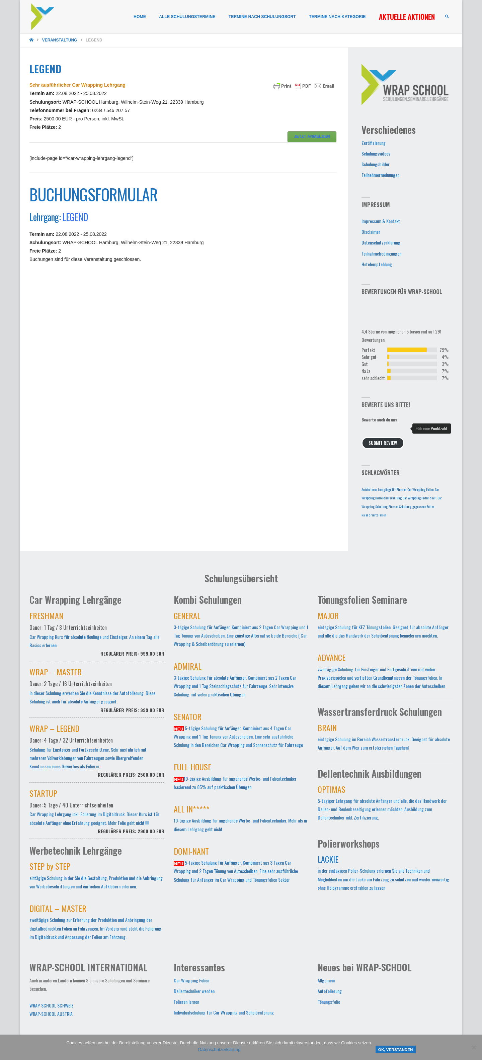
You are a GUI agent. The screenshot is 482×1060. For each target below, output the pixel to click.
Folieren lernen (186, 1001)
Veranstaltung (59, 40)
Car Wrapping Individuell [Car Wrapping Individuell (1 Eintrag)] (419, 497)
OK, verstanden (395, 1049)
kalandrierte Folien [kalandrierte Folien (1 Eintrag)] (374, 514)
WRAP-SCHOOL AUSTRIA (51, 1013)
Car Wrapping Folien (191, 980)
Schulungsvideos (376, 153)
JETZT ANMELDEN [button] (312, 136)
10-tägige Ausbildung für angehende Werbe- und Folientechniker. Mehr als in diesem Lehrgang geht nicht (240, 819)
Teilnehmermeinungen (380, 174)
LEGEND (75, 217)
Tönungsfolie (329, 1001)
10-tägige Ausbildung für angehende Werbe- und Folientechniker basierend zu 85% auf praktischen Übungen (235, 777)
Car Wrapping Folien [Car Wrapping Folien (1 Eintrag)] (420, 489)
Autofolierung (330, 990)
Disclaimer (371, 231)
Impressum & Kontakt (381, 220)
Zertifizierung (374, 142)
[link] (447, 17)
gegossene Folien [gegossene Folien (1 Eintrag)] (423, 506)
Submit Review (383, 443)
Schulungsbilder (376, 164)
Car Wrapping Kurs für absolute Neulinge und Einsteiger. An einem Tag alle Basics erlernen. (96, 637)
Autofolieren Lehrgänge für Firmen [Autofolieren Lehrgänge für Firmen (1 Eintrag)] (384, 489)
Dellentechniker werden (194, 990)
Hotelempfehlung (377, 264)
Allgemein (326, 980)
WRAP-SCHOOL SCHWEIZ (51, 1005)
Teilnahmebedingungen (381, 253)
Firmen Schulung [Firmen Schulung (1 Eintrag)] (400, 506)
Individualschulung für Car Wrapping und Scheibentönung (224, 1012)
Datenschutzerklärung (381, 242)
